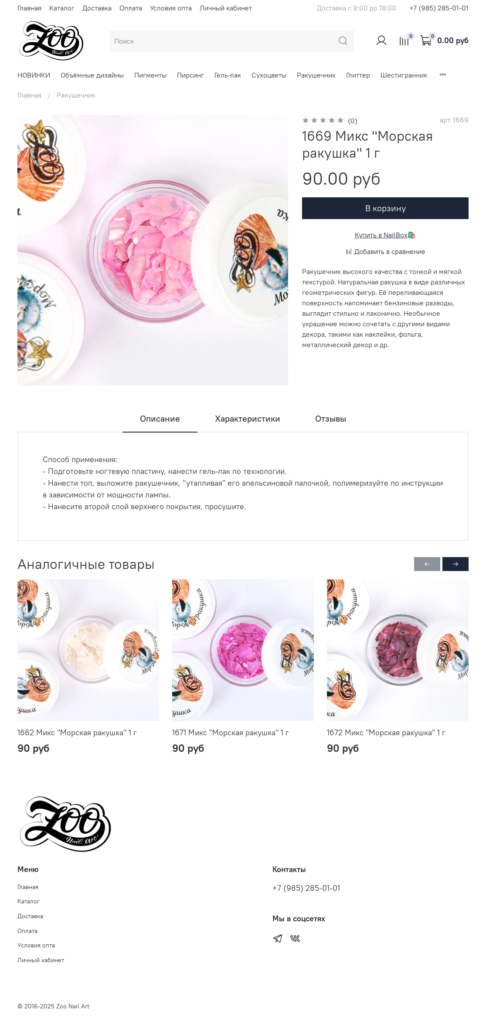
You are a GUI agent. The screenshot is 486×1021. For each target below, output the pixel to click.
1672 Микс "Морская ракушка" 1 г (386, 732)
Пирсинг (190, 75)
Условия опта (171, 7)
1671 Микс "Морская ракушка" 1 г (230, 732)
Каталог (62, 7)
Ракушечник (316, 75)
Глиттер (358, 75)
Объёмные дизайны (92, 75)
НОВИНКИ (33, 75)
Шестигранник (404, 75)
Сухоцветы (268, 75)
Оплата (130, 7)
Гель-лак (227, 75)
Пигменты (150, 75)
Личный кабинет (226, 7)
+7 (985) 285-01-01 (439, 7)
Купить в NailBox (381, 234)
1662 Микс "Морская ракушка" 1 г (77, 732)
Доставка (97, 7)
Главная (29, 7)
